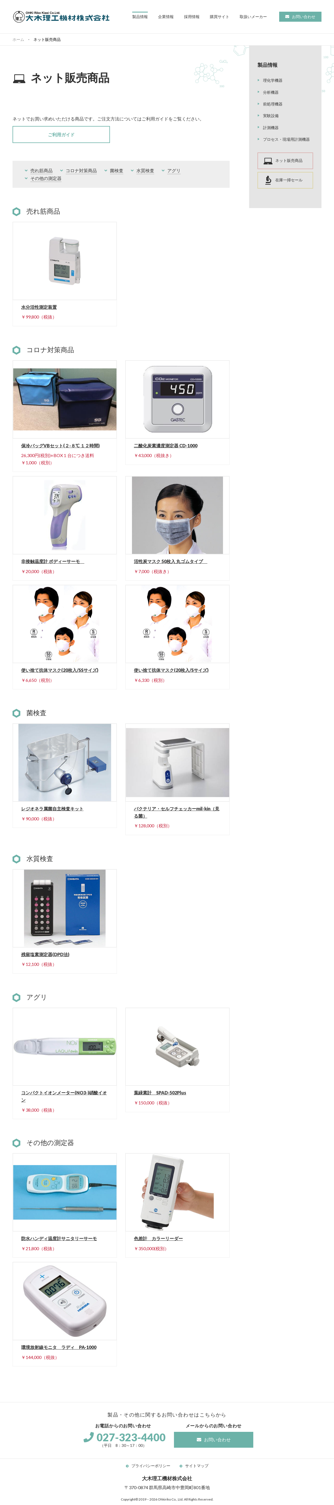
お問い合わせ (303, 16)
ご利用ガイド (61, 134)
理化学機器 (273, 80)
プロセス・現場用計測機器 (286, 139)
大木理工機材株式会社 (61, 16)
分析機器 (271, 92)
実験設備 (271, 115)
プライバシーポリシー (150, 1465)
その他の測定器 (46, 178)
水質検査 (145, 170)
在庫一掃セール (289, 179)
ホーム (18, 39)
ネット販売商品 (289, 160)
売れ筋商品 (41, 170)
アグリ (174, 170)
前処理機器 (273, 104)
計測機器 (271, 127)
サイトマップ (196, 1465)
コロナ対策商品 (81, 170)
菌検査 (116, 170)
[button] (140, 17)
